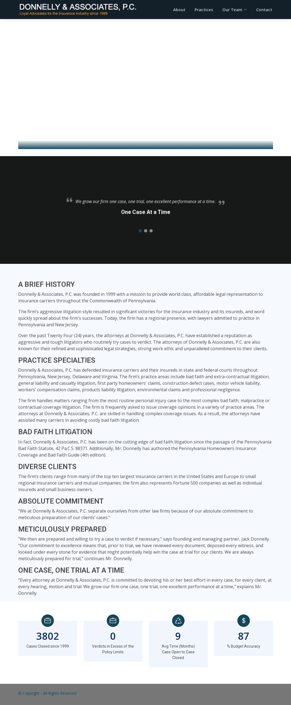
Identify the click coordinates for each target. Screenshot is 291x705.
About (179, 9)
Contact (264, 9)
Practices (204, 9)
